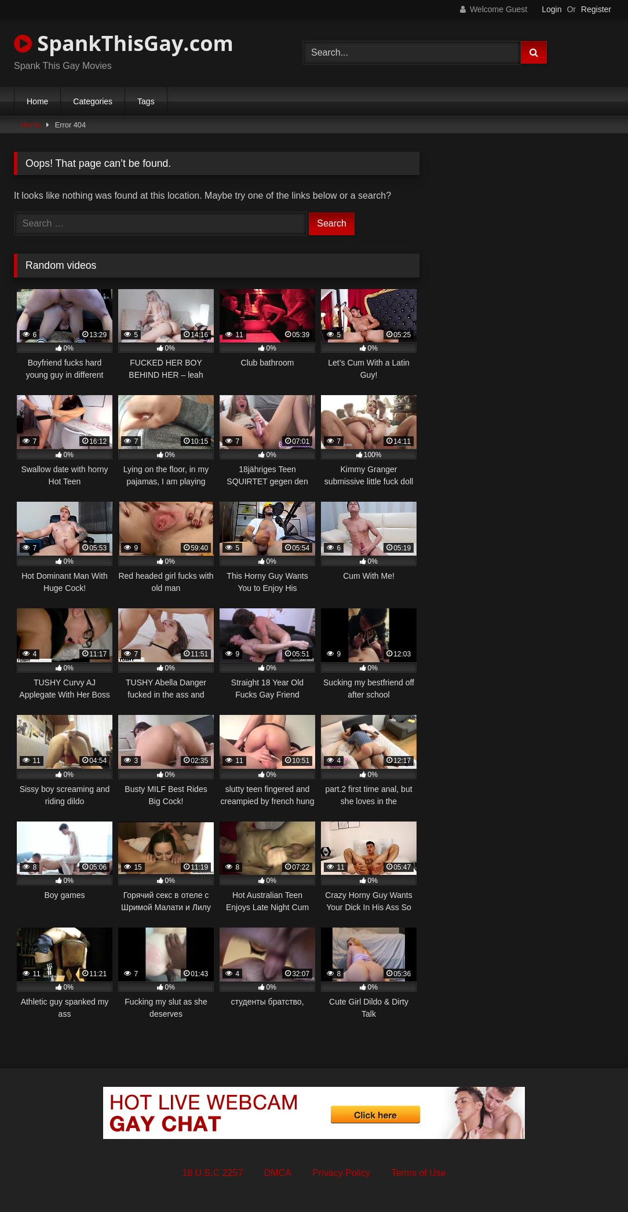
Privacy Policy (341, 1173)
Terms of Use (418, 1173)
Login (551, 9)
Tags (146, 101)
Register (596, 9)
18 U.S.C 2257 (212, 1173)
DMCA (277, 1173)
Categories (92, 101)
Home (37, 101)
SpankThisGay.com (123, 43)
